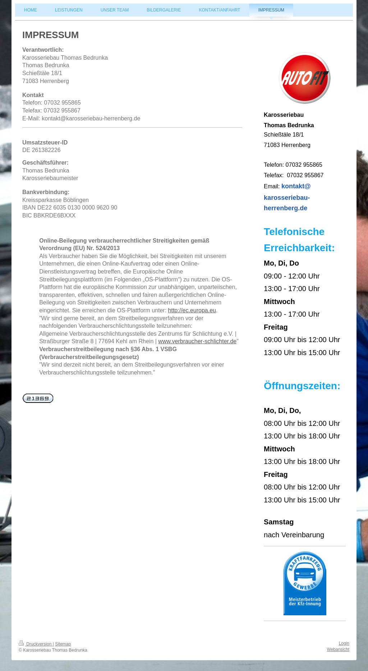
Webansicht (338, 649)
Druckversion (36, 644)
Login (344, 643)
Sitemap (63, 644)
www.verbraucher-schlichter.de (197, 341)
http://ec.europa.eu (192, 310)
